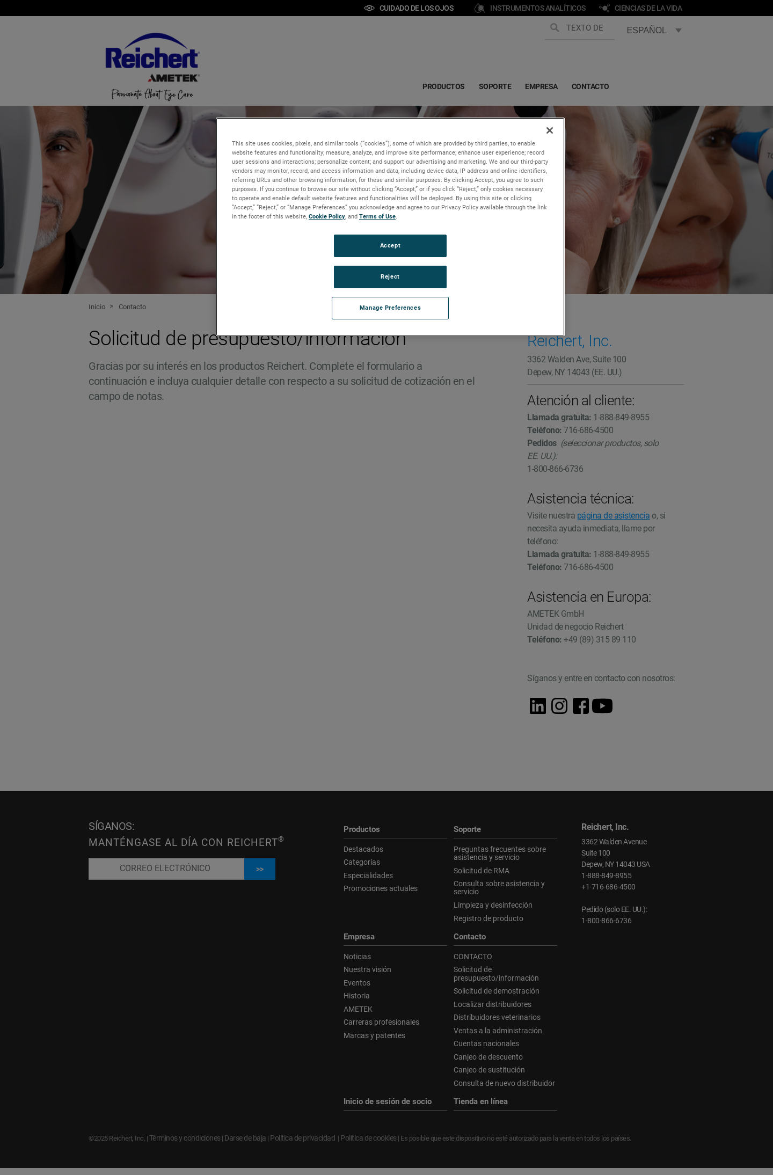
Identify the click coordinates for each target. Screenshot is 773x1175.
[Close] (549, 130)
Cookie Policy (327, 216)
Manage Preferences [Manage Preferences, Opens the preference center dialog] (390, 307)
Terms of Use (377, 216)
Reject (390, 276)
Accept (390, 245)
